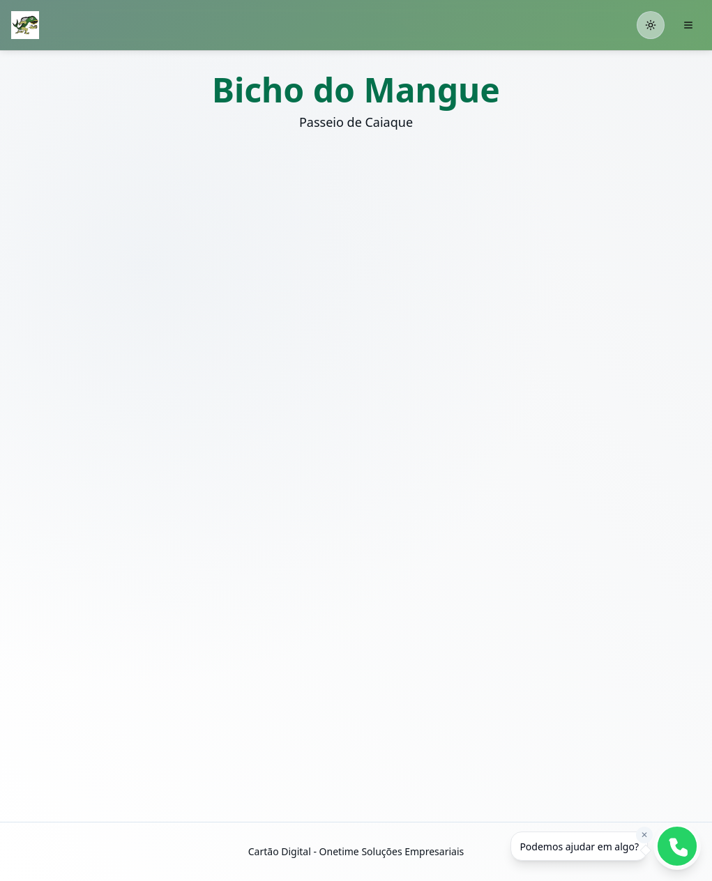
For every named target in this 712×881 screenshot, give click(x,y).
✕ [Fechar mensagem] (644, 835)
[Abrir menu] (688, 25)
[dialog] (579, 846)
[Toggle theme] (651, 25)
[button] (179, 261)
